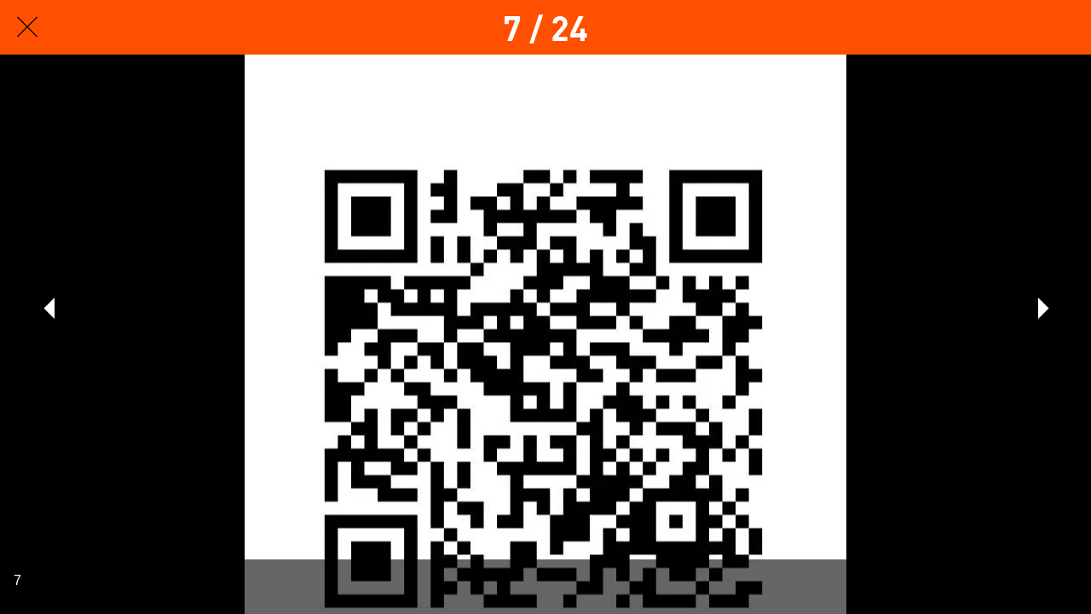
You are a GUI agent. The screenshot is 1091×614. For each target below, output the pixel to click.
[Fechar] (27, 27)
